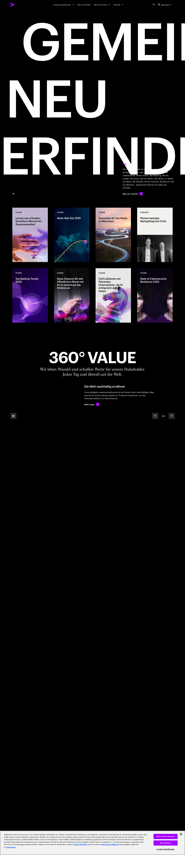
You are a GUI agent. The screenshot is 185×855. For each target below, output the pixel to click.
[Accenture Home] (18, 5)
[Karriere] (119, 4)
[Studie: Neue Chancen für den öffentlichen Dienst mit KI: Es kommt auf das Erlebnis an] (71, 295)
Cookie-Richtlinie (80, 844)
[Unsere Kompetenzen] (64, 4)
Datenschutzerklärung (109, 844)
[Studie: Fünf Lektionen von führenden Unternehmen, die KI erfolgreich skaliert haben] (113, 295)
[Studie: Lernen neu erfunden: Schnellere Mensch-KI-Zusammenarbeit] (30, 235)
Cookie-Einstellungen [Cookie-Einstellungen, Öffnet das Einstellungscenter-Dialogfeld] (165, 849)
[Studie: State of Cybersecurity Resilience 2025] (155, 295)
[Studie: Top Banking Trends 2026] (30, 295)
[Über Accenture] (102, 4)
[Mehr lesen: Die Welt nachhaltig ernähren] (91, 404)
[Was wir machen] (133, 194)
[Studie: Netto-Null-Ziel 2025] (71, 235)
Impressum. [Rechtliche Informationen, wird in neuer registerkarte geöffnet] (11, 847)
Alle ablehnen (165, 843)
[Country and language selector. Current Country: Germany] (165, 5)
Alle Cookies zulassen (166, 836)
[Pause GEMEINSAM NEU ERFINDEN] (13, 194)
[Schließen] (181, 834)
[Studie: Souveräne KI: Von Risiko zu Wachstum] (113, 235)
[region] (92, 843)
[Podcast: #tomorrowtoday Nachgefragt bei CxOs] (155, 235)
